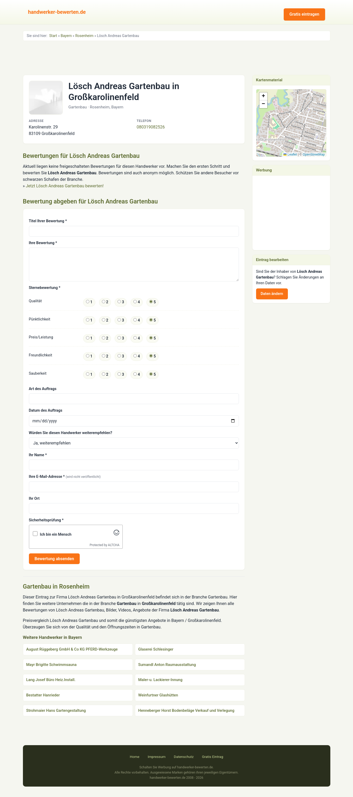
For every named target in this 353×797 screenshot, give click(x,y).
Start (53, 36)
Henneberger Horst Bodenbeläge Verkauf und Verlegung (186, 710)
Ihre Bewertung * (43, 243)
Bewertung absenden (54, 558)
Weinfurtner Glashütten (158, 695)
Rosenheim (84, 36)
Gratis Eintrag (212, 757)
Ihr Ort (34, 498)
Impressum (156, 757)
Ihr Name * (38, 455)
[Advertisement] (176, 57)
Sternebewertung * (44, 288)
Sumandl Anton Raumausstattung (167, 664)
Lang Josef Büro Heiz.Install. (51, 679)
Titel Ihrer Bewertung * (48, 221)
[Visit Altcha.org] (116, 534)
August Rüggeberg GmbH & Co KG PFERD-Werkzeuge (72, 649)
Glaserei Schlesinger (156, 649)
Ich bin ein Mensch (55, 534)
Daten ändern (272, 294)
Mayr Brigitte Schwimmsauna (51, 664)
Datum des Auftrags (46, 410)
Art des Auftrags (43, 389)
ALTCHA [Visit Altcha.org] (113, 545)
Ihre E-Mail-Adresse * (65, 476)
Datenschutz (184, 757)
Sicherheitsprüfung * (46, 520)
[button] (291, 117)
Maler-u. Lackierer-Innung (160, 679)
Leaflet (290, 154)
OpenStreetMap (314, 154)
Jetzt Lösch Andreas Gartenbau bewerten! (65, 185)
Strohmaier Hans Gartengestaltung (56, 710)
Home (134, 757)
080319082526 (151, 127)
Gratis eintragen (304, 14)
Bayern (66, 36)
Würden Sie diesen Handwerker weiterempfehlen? (70, 433)
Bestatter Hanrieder (43, 695)
